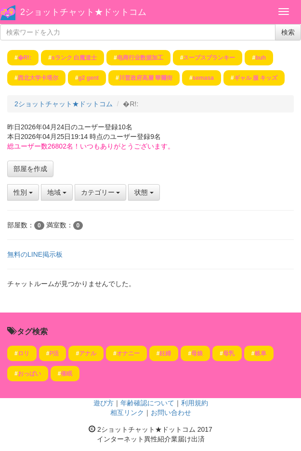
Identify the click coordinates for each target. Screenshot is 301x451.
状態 (144, 192)
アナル (87, 353)
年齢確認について (147, 403)
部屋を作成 (30, 169)
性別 (23, 192)
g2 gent (88, 78)
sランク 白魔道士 (74, 57)
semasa (203, 78)
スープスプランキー (209, 57)
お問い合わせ (171, 412)
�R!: (25, 57)
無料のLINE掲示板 (35, 254)
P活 (54, 353)
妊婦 (165, 353)
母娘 (197, 353)
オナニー (128, 353)
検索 (288, 32)
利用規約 (194, 403)
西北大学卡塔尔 (38, 78)
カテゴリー (100, 192)
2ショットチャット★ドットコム (83, 12)
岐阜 (260, 353)
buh (260, 57)
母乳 (229, 353)
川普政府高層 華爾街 (145, 78)
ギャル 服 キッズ (256, 78)
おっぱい (29, 373)
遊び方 (103, 403)
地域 (56, 192)
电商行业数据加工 (140, 57)
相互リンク (127, 412)
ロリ (23, 353)
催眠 (66, 373)
